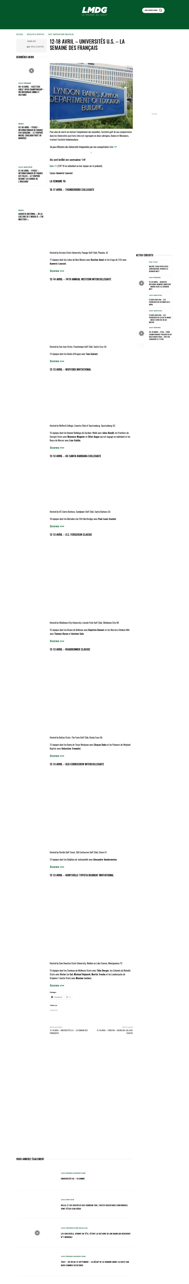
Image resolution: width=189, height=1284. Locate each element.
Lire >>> (113, 147)
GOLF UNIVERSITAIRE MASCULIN (61, 34)
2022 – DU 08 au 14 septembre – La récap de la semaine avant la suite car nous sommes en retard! (93, 1263)
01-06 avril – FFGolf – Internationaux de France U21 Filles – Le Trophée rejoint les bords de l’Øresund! (30, 176)
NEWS (21, 124)
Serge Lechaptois (37, 46)
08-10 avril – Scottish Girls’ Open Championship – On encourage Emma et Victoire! (31, 90)
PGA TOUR (153, 262)
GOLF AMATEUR (25, 167)
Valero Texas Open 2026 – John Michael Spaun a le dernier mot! (159, 268)
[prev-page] (137, 345)
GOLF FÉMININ (24, 83)
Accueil (19, 34)
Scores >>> (57, 271)
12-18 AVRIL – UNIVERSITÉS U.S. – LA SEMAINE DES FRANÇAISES (69, 1031)
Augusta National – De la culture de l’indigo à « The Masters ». (30, 216)
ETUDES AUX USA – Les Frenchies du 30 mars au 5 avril (159, 302)
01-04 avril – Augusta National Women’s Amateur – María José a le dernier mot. (160, 285)
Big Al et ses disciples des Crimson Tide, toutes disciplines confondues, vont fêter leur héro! (95, 1206)
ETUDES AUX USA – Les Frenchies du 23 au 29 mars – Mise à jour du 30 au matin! (160, 319)
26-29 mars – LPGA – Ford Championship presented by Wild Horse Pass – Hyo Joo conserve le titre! (160, 335)
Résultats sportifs (35, 34)
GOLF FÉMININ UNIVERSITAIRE (74, 1173)
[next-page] (141, 345)
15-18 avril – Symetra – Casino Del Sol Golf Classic (115, 1031)
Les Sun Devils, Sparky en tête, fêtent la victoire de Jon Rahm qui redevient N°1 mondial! (93, 1235)
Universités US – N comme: (76, 1178)
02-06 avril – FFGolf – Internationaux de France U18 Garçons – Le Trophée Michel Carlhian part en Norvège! (30, 133)
